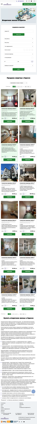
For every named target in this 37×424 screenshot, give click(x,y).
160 (28, 86)
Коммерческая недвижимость (24, 407)
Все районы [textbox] (7, 38)
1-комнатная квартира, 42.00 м (27, 144)
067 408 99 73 (18, 414)
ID (2, 147)
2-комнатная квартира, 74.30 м (9, 144)
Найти (18, 69)
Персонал (3, 410)
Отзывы (2, 407)
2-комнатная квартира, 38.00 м (9, 220)
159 (25, 86)
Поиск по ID (18, 34)
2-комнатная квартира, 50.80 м (9, 108)
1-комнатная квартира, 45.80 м (27, 257)
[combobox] (18, 38)
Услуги (2, 404)
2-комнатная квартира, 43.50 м (9, 257)
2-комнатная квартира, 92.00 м (27, 183)
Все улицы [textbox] (7, 42)
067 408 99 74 (21, 1)
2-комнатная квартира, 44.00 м (9, 294)
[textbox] (18, 65)
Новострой (21, 404)
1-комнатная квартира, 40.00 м (27, 294)
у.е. (32, 61)
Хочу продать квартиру (29, 4)
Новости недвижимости (5, 408)
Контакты (2, 411)
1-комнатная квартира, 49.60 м (27, 220)
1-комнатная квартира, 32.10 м (27, 108)
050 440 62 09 (31, 414)
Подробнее (9, 121)
